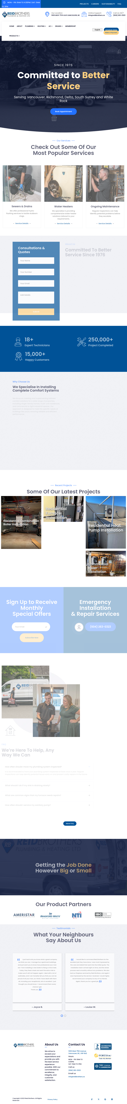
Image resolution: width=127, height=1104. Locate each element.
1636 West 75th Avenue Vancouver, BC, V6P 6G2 (77, 1052)
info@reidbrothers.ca (96, 15)
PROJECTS (84, 4)
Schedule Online (111, 30)
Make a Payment (111, 33)
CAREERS (95, 4)
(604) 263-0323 (119, 15)
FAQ (119, 4)
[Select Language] (97, 29)
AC (50, 26)
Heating (41, 26)
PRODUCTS (13, 36)
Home (11, 26)
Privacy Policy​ (52, 1099)
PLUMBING (29, 26)
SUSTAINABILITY (108, 4)
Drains (58, 26)
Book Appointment (63, 112)
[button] (62, 1016)
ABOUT (19, 26)
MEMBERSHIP (70, 26)
